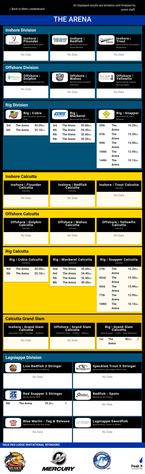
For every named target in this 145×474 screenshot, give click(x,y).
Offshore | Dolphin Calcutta (26, 224)
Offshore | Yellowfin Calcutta (119, 224)
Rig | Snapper (127, 113)
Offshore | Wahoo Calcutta (72, 224)
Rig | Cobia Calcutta (26, 260)
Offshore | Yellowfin (124, 77)
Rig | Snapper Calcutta (119, 260)
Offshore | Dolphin (31, 77)
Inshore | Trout (123, 39)
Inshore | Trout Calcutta (119, 186)
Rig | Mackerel (77, 114)
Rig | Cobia (32, 113)
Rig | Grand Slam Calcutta (119, 329)
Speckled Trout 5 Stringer (114, 366)
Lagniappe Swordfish (110, 421)
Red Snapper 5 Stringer (42, 394)
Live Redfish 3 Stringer (42, 366)
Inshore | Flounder (30, 39)
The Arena (22, 125)
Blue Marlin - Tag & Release (46, 421)
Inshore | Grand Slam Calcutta (26, 329)
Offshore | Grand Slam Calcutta (72, 329)
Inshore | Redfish (77, 39)
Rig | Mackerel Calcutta (72, 260)
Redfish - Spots (106, 394)
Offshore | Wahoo (78, 77)
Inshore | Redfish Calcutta (72, 187)
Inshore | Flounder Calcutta (26, 187)
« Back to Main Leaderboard (27, 9)
